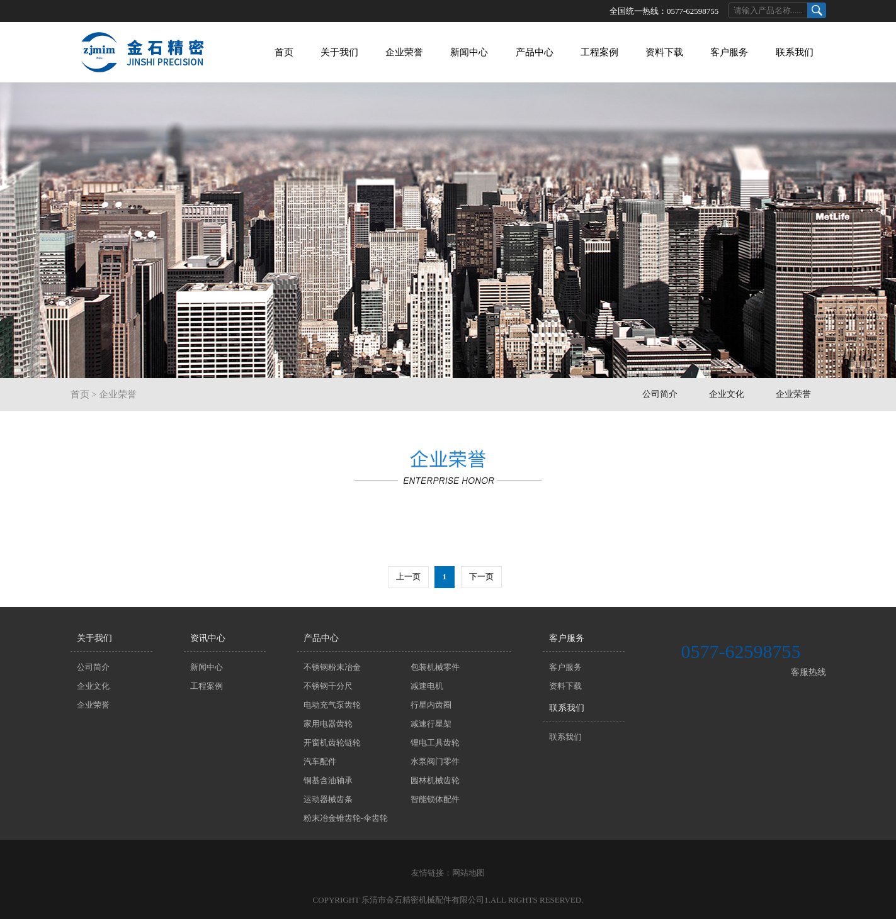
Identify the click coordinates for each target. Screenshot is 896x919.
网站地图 (468, 872)
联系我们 (795, 52)
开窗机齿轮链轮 (332, 742)
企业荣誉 (404, 52)
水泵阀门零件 (435, 761)
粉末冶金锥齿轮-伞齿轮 (345, 818)
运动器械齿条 (328, 799)
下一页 (481, 576)
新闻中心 (469, 52)
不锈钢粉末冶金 (332, 667)
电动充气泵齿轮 (332, 705)
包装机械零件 (435, 667)
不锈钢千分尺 (328, 686)
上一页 (408, 576)
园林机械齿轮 (435, 780)
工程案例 (599, 52)
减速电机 (427, 686)
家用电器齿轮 (328, 723)
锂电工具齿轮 (435, 742)
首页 (284, 52)
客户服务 (729, 52)
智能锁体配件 (435, 799)
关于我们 (339, 52)
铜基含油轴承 (328, 780)
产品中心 (534, 52)
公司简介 (660, 394)
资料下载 (664, 52)
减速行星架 (431, 723)
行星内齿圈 (431, 705)
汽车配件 (319, 761)
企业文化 (726, 394)
